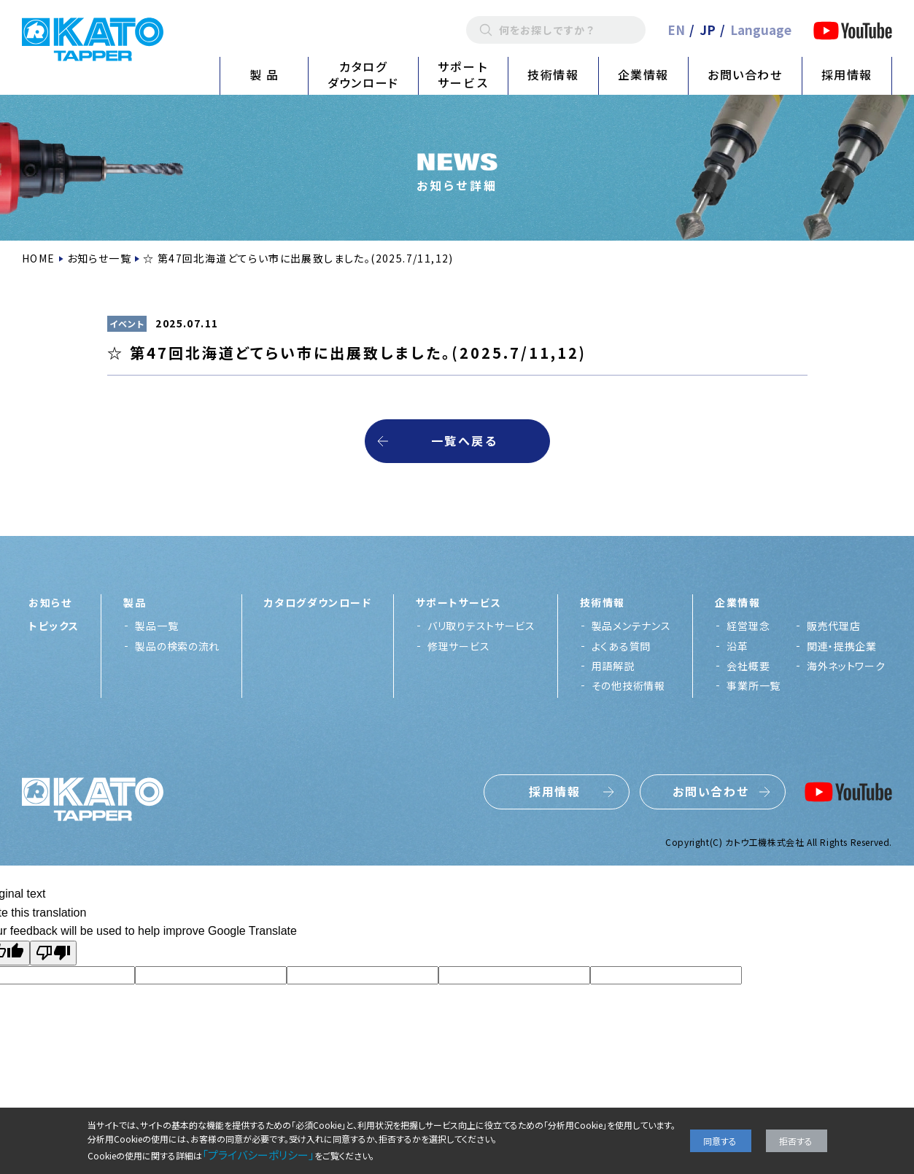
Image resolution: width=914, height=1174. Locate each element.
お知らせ (49, 602)
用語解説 (613, 665)
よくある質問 (621, 646)
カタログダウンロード (363, 74)
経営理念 (748, 625)
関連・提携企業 (842, 646)
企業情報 (643, 74)
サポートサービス (463, 74)
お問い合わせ (745, 74)
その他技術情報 (628, 685)
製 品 (264, 74)
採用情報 (846, 74)
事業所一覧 (754, 685)
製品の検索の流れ (177, 646)
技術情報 (552, 74)
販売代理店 (834, 625)
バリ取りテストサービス (481, 625)
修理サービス (458, 646)
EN (676, 29)
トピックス (53, 625)
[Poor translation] (53, 953)
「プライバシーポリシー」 (258, 1154)
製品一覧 (156, 625)
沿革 (737, 646)
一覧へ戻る (464, 440)
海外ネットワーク (846, 665)
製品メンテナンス (631, 625)
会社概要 (748, 665)
